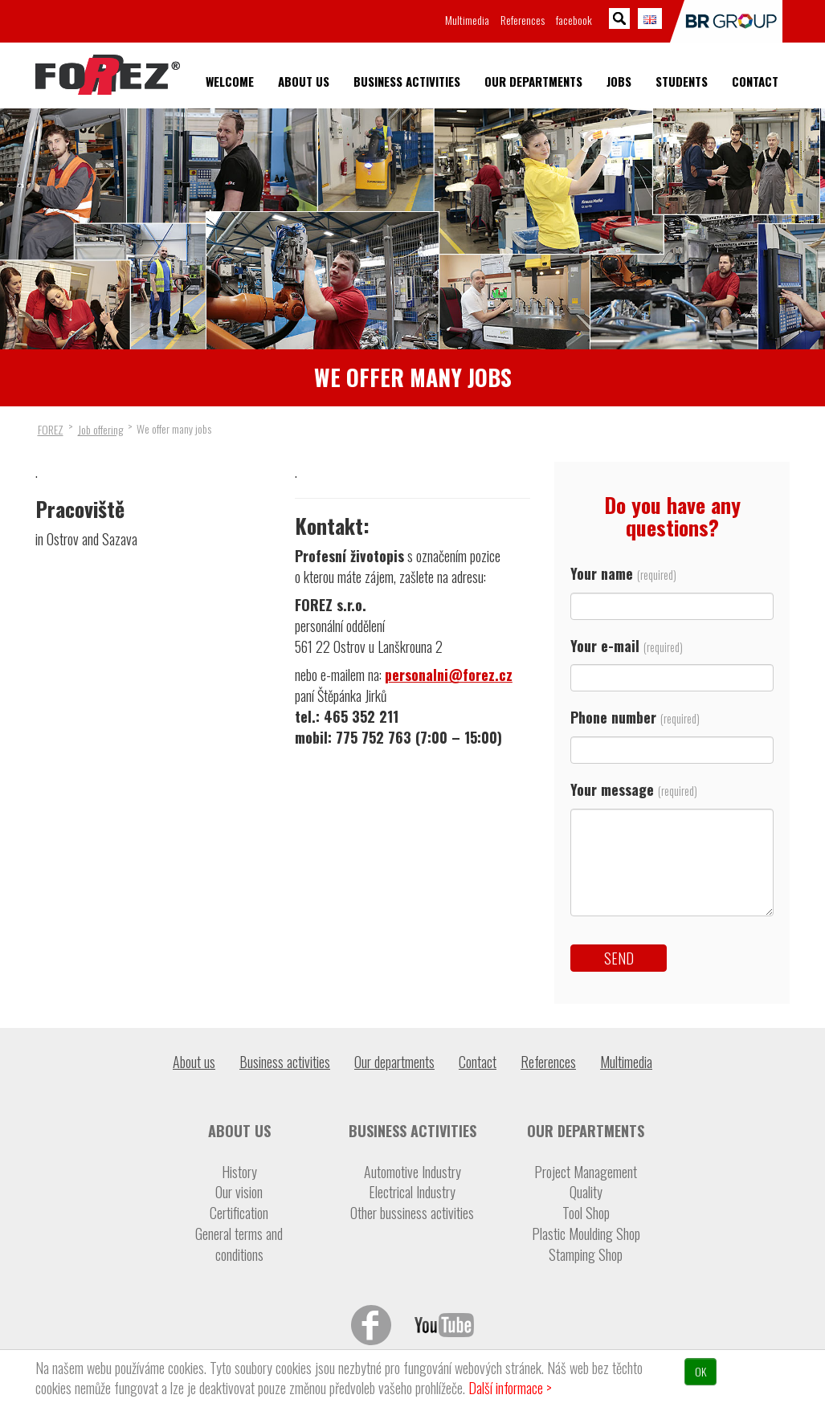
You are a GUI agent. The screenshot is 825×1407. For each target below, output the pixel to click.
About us (303, 81)
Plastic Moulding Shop (586, 1234)
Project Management (585, 1172)
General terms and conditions (239, 1244)
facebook (574, 19)
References (522, 19)
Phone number (672, 733)
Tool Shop (586, 1213)
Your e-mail (672, 661)
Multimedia (467, 19)
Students (682, 81)
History (239, 1172)
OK (700, 1371)
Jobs (618, 81)
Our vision (239, 1192)
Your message (672, 854)
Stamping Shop (586, 1255)
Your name (672, 589)
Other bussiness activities (412, 1213)
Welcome (230, 81)
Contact (755, 81)
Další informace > (510, 1387)
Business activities (406, 81)
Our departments (533, 81)
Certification (239, 1213)
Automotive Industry (412, 1172)
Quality (586, 1192)
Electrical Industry (412, 1192)
